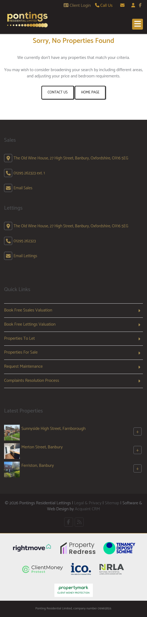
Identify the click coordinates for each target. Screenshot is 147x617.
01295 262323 (25, 241)
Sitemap (112, 503)
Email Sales (23, 188)
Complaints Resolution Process (31, 380)
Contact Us (58, 92)
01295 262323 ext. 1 (29, 173)
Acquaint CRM (87, 509)
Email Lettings (25, 256)
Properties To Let (19, 338)
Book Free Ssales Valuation (28, 310)
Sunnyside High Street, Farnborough (53, 428)
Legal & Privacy (88, 503)
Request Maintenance (23, 366)
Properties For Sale (21, 352)
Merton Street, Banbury (42, 447)
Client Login (77, 5)
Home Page (90, 92)
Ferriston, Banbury (37, 465)
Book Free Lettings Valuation (29, 324)
